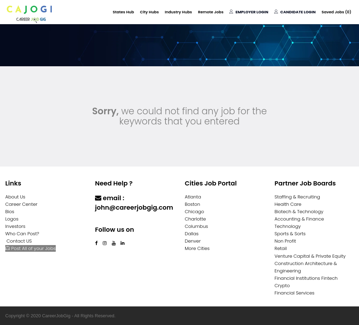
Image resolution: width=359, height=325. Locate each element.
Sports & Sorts (290, 233)
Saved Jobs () (336, 12)
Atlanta (193, 197)
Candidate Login (295, 12)
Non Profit (285, 241)
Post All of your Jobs (30, 248)
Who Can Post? (22, 233)
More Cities (197, 248)
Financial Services (294, 293)
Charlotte (195, 219)
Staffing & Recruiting (297, 197)
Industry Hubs (178, 12)
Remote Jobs (211, 12)
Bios (9, 211)
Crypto (282, 285)
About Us (15, 197)
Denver (193, 241)
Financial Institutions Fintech (306, 278)
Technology (288, 226)
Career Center (21, 204)
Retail (281, 248)
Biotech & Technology (299, 211)
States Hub (123, 12)
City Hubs (149, 12)
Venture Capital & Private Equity (310, 256)
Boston (192, 204)
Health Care (288, 204)
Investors (15, 226)
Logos (12, 219)
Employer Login (248, 12)
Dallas (191, 233)
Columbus (196, 226)
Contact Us (113, 221)
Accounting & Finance (299, 219)
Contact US (19, 241)
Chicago (194, 211)
